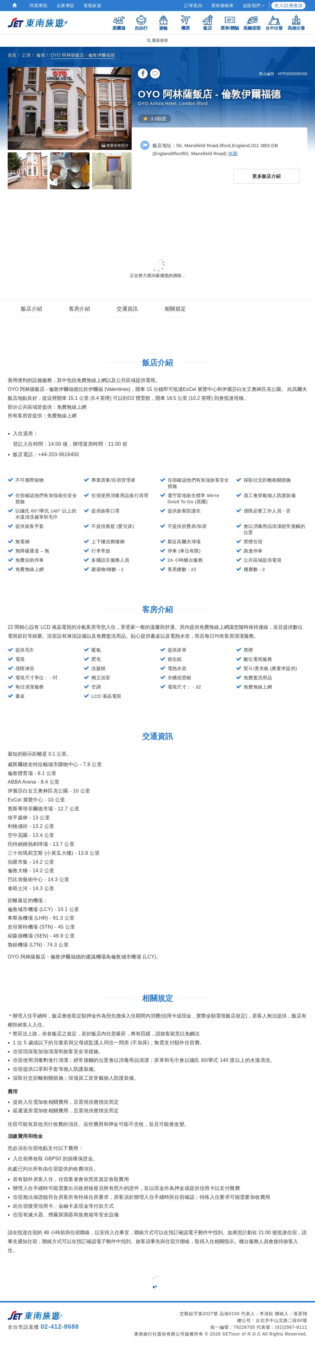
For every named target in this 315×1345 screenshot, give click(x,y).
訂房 (26, 55)
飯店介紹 (31, 309)
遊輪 (163, 22)
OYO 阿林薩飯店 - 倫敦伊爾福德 (83, 55)
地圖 (232, 153)
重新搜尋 (157, 40)
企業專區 (65, 5)
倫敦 (40, 55)
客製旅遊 (93, 5)
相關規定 (175, 309)
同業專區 (38, 5)
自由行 (141, 22)
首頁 (12, 55)
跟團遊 (119, 22)
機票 (185, 22)
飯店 (207, 22)
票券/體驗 (230, 22)
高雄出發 (296, 22)
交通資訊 (127, 309)
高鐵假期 (252, 22)
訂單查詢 (193, 5)
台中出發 (274, 22)
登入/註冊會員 (288, 5)
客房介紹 (79, 309)
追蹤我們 (254, 5)
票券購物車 (222, 5)
